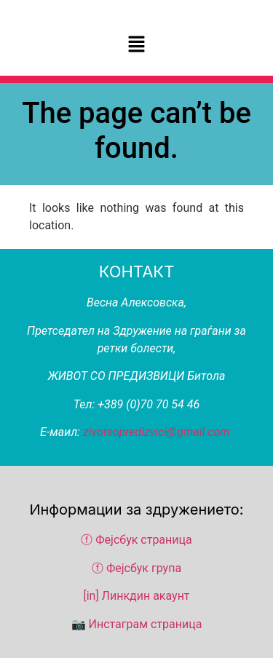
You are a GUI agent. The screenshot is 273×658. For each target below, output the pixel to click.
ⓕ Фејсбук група (136, 568)
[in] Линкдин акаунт (136, 596)
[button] (136, 45)
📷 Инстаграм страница (136, 624)
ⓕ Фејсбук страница (137, 540)
